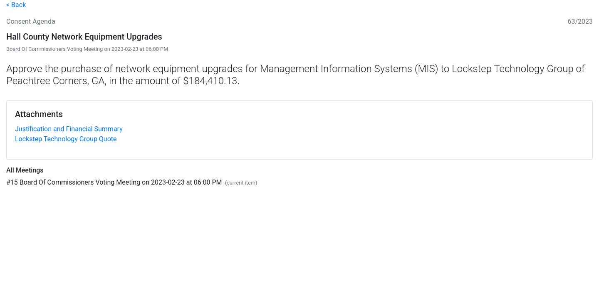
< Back (16, 5)
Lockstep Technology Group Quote (66, 139)
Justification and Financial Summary (69, 129)
